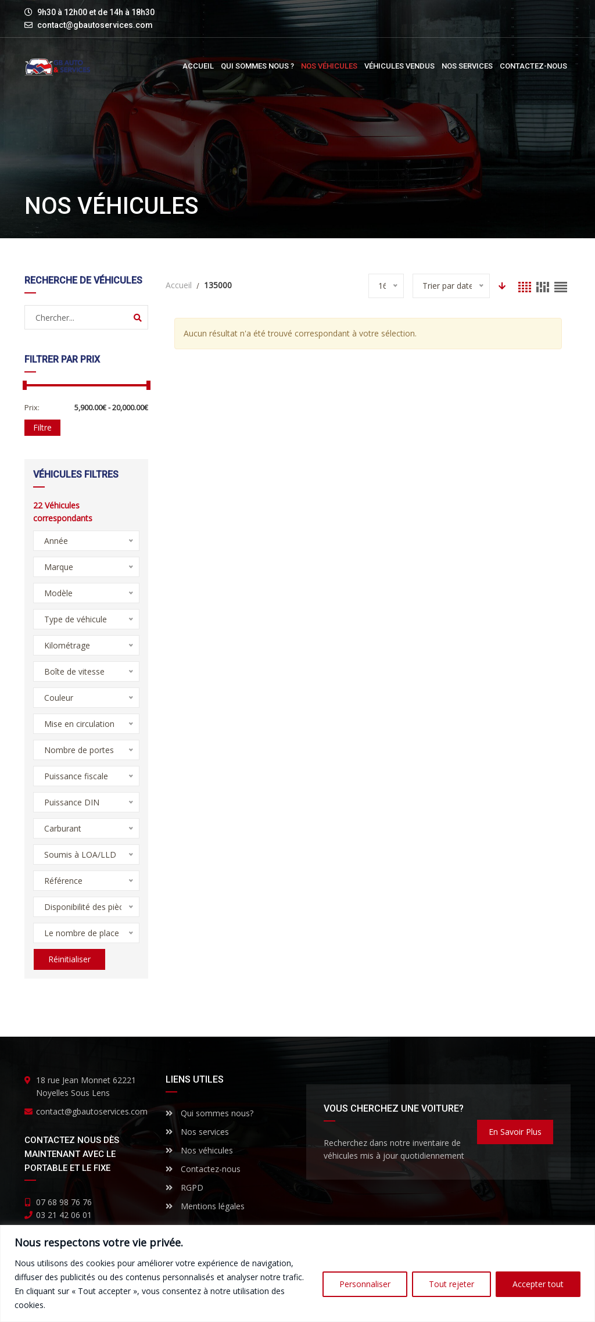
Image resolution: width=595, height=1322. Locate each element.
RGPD (184, 1187)
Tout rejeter (451, 1283)
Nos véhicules (199, 1150)
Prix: (32, 407)
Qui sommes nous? (209, 1113)
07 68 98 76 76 (64, 1202)
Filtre (42, 427)
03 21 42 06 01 (64, 1214)
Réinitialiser (69, 959)
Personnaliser (364, 1283)
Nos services (197, 1131)
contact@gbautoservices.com (95, 25)
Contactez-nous (203, 1168)
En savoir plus (515, 1131)
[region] (297, 1273)
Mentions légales (205, 1206)
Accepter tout (538, 1283)
